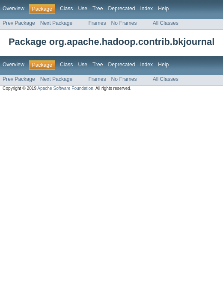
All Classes (165, 23)
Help (163, 9)
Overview (13, 9)
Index (146, 9)
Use (82, 9)
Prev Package (19, 23)
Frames (97, 23)
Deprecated (121, 9)
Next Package (56, 23)
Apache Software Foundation (65, 88)
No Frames (124, 23)
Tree (97, 9)
